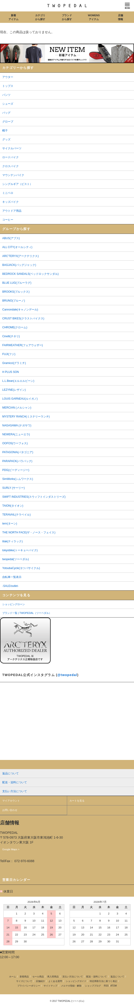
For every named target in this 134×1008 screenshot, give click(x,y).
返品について (117, 976)
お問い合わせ (9, 810)
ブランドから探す (67, 17)
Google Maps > (10, 849)
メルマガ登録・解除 (71, 985)
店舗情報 (120, 17)
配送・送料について (96, 976)
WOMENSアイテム (94, 17)
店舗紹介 (40, 981)
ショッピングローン (13, 604)
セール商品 (38, 976)
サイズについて (24, 981)
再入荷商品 (53, 976)
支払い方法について (72, 976)
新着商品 (24, 976)
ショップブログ (93, 985)
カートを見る (76, 800)
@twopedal (67, 675)
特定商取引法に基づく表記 (103, 981)
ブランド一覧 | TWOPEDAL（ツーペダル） (26, 613)
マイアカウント (11, 800)
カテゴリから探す (40, 17)
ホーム (12, 976)
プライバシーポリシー (28, 985)
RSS (106, 985)
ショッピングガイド (76, 981)
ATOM (113, 985)
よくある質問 (55, 981)
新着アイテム (13, 17)
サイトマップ (50, 985)
